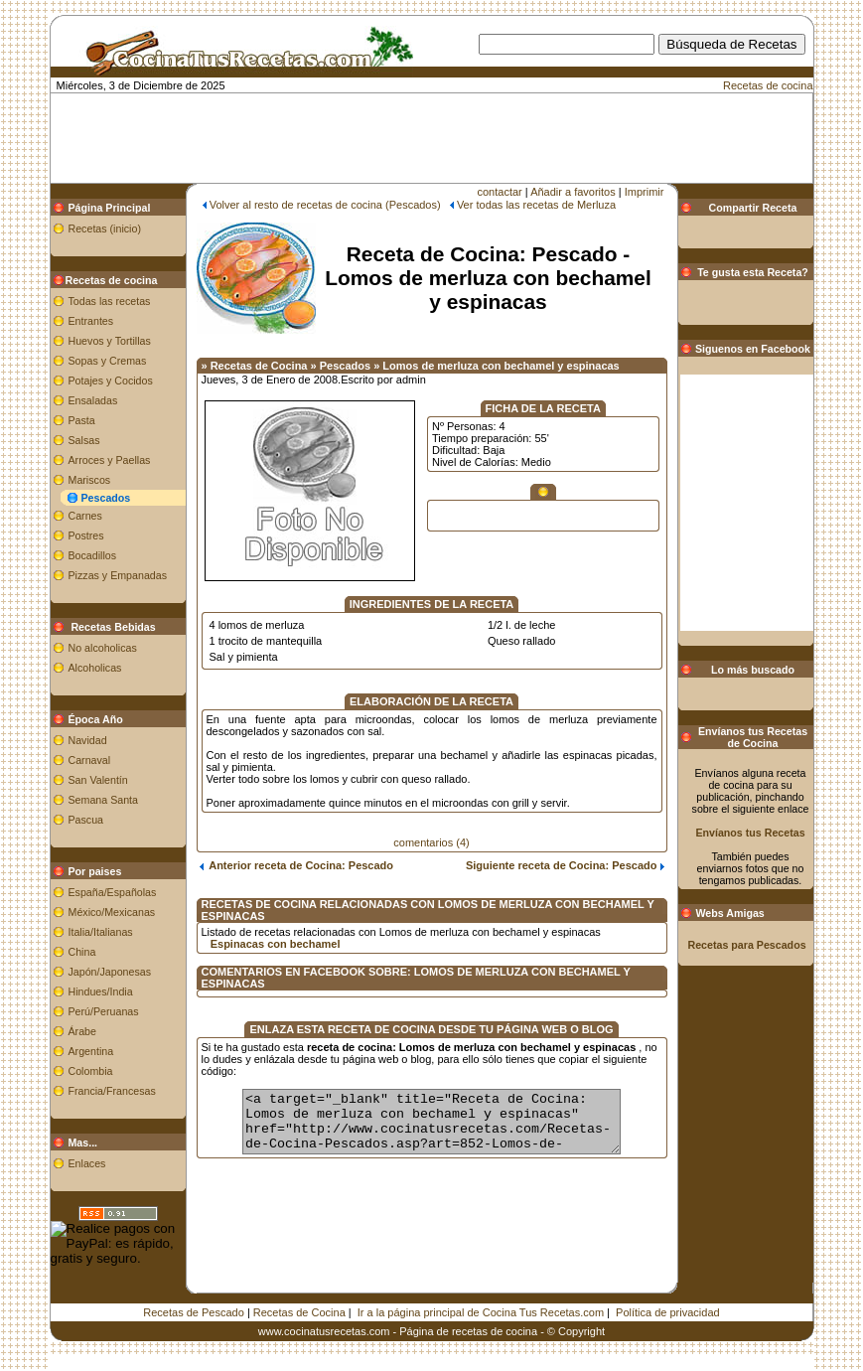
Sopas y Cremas (108, 361)
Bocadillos (93, 555)
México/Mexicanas (112, 912)
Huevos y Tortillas (110, 341)
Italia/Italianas (101, 932)
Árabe (82, 1031)
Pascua (86, 820)
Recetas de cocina (768, 85)
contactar (500, 192)
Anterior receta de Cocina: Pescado (297, 865)
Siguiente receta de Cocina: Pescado (565, 865)
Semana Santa (104, 800)
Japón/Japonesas (110, 972)
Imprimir (644, 192)
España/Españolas (113, 892)
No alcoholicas (103, 648)
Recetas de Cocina (299, 1312)
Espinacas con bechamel (276, 944)
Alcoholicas (95, 668)
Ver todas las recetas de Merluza (536, 205)
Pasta (82, 420)
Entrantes (91, 321)
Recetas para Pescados (747, 945)
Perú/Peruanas (104, 1011)
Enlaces (87, 1163)
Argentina (91, 1051)
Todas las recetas (110, 301)
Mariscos (90, 480)
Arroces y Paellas (110, 460)
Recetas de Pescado (193, 1312)
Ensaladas (93, 400)
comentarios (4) (431, 842)
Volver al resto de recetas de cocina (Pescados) (325, 205)
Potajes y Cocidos (111, 380)
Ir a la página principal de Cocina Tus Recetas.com (481, 1312)
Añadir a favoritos (573, 192)
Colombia (91, 1071)
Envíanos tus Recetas (749, 832)
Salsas (84, 440)
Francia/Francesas (112, 1091)
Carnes (85, 516)
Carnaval (90, 760)
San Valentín (98, 780)
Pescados (106, 498)
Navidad (88, 740)
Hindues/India (101, 991)
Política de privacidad (668, 1312)
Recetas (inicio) (105, 228)
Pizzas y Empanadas (118, 575)
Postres (86, 535)
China (82, 952)
